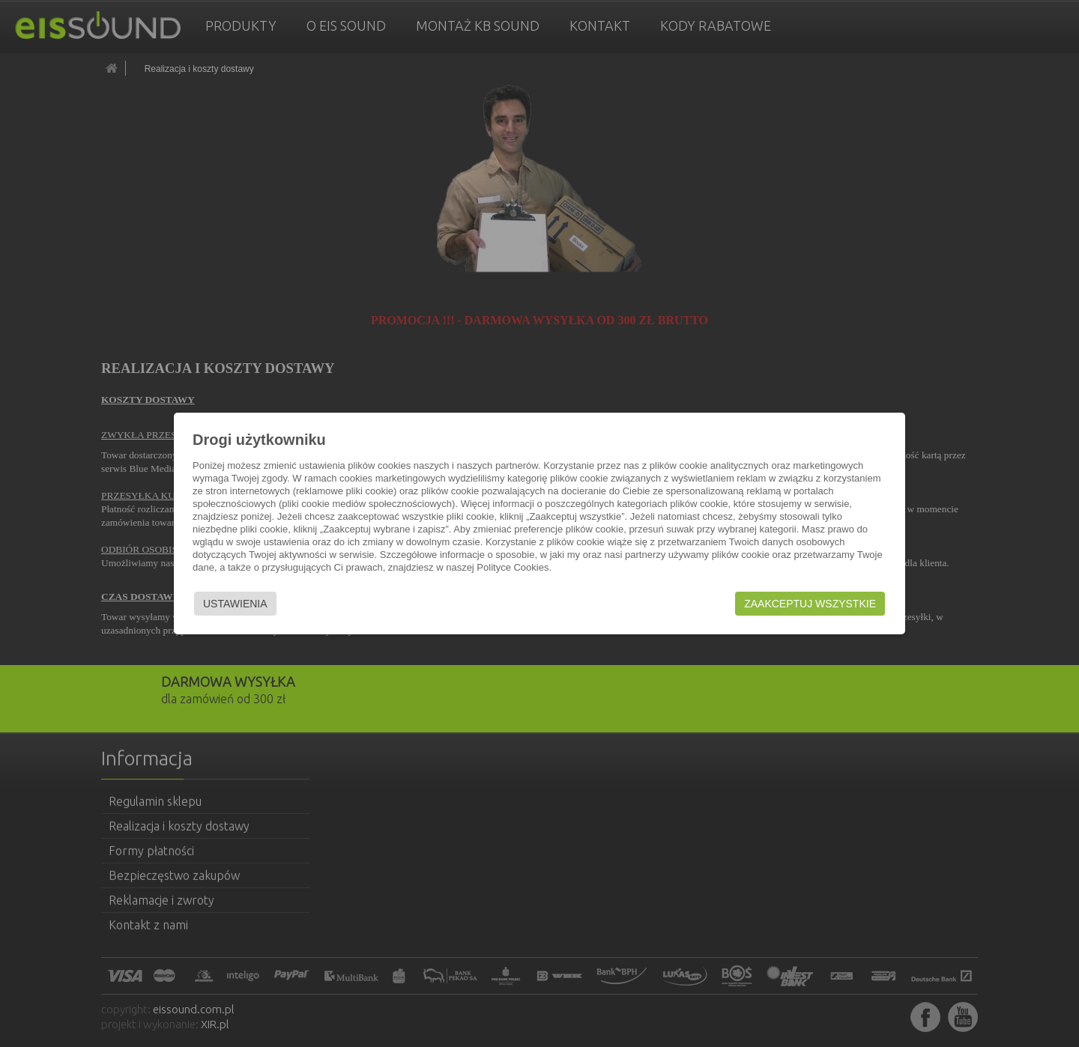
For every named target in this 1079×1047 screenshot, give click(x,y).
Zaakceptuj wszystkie (810, 604)
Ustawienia (235, 604)
